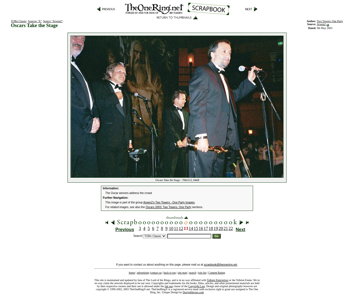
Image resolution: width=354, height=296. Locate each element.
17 (206, 228)
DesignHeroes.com (193, 292)
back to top (169, 272)
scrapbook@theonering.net (220, 264)
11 (176, 228)
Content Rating (216, 272)
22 (230, 228)
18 (211, 228)
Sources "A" (35, 21)
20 (220, 228)
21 (225, 228)
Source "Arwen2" (53, 21)
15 (196, 228)
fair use (169, 286)
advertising (143, 272)
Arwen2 (321, 24)
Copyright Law (196, 286)
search (192, 272)
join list (202, 272)
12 (181, 228)
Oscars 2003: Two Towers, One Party (168, 207)
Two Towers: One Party (330, 21)
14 (191, 228)
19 (216, 228)
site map (182, 272)
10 (171, 228)
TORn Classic (19, 21)
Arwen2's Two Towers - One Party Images (169, 202)
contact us (156, 272)
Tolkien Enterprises (217, 280)
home (132, 272)
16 (201, 228)
